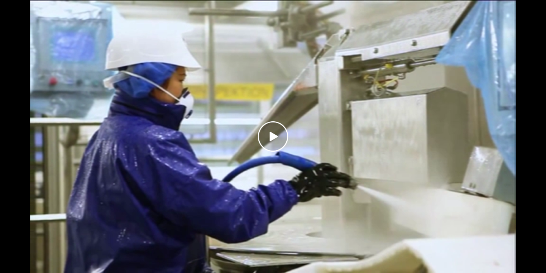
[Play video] (273, 136)
